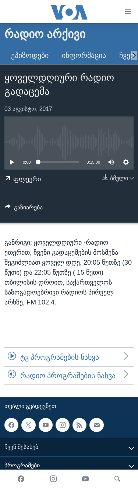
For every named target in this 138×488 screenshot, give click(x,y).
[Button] (24, 209)
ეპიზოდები (30, 55)
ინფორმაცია (84, 55)
